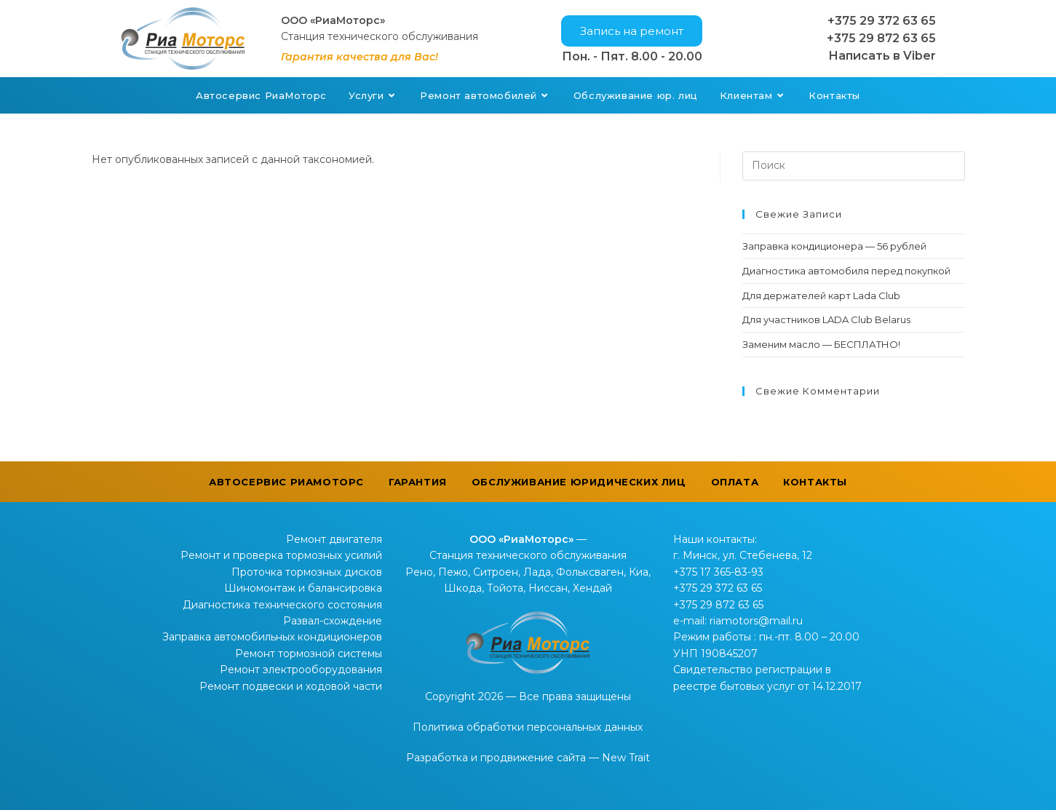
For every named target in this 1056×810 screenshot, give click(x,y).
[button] (631, 31)
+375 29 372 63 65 (881, 21)
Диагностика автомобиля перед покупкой (846, 271)
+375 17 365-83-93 (718, 572)
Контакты (815, 482)
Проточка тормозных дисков (306, 572)
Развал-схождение (332, 620)
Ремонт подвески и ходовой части (290, 686)
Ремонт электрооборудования (301, 669)
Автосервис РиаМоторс (286, 482)
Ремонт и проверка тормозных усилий (281, 555)
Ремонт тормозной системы (308, 653)
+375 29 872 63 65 (881, 38)
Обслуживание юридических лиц (579, 482)
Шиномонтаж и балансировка (303, 588)
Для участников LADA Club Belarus (826, 319)
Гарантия (418, 482)
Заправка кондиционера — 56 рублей (834, 246)
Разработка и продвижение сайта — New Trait (528, 757)
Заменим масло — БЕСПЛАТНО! (821, 344)
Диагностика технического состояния (282, 604)
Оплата (735, 482)
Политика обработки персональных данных (528, 727)
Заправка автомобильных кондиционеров (272, 636)
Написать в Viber (882, 56)
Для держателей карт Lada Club (821, 295)
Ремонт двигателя (334, 539)
